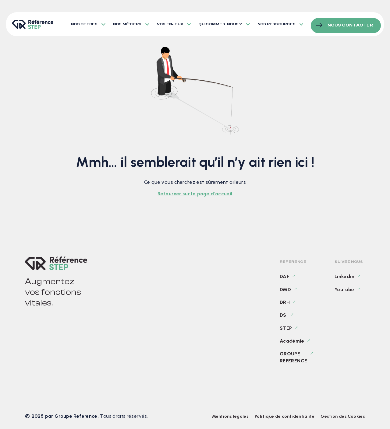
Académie (292, 341)
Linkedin (344, 276)
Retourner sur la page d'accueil (195, 194)
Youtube (344, 289)
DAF (284, 276)
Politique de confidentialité (284, 416)
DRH (285, 302)
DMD (285, 289)
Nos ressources (279, 23)
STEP (286, 328)
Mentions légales (230, 416)
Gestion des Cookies (343, 416)
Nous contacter (350, 22)
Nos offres (84, 23)
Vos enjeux (171, 23)
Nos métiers (128, 23)
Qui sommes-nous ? (222, 23)
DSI (284, 315)
